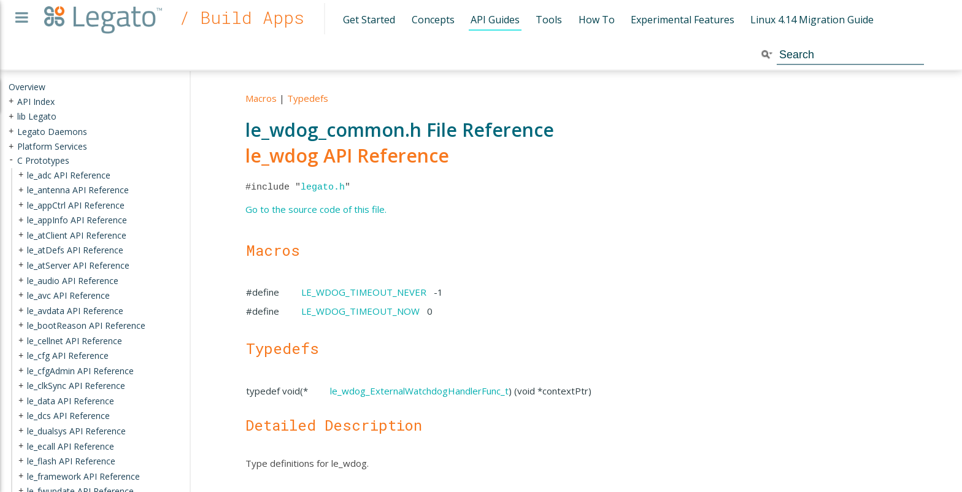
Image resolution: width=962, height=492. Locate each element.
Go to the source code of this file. (316, 209)
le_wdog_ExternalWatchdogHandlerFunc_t (419, 391)
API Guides (495, 19)
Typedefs (307, 98)
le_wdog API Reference (347, 155)
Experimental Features (682, 19)
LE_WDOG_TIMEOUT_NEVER (363, 292)
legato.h (323, 187)
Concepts (433, 19)
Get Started (369, 19)
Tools (549, 19)
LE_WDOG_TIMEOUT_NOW (360, 311)
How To (597, 19)
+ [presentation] (11, 101)
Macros (261, 98)
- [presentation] (11, 160)
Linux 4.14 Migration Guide (812, 19)
